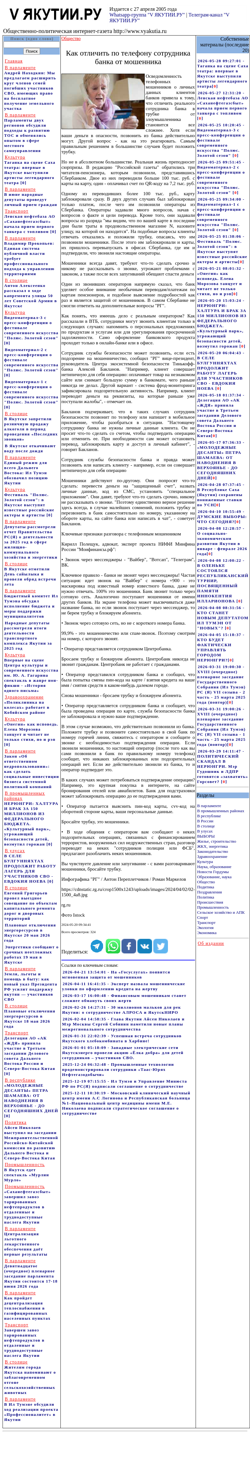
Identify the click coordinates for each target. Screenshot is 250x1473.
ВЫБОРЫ (206, 836)
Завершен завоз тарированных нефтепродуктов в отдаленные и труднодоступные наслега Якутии (24, 1340)
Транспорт (206, 922)
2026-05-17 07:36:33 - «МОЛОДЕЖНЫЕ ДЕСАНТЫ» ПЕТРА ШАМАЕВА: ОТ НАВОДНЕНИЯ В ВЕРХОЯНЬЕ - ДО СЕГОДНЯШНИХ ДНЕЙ (221, 460)
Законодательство (212, 851)
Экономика (207, 932)
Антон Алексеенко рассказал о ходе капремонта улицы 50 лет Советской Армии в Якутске (30, 293)
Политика (205, 897)
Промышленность (213, 907)
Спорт (202, 917)
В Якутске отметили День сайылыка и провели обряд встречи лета (30, 574)
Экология (205, 927)
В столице (206, 826)
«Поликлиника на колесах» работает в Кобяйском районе (27, 705)
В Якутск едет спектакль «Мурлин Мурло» (26, 1172)
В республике (209, 815)
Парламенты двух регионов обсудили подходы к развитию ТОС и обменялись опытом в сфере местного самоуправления (27, 133)
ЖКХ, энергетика (212, 846)
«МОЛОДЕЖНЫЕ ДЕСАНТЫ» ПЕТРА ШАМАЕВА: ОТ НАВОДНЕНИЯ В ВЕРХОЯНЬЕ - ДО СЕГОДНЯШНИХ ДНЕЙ (31, 1095)
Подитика (205, 887)
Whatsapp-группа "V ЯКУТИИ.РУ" (147, 14)
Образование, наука (214, 876)
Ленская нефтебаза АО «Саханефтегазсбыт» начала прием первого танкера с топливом (29, 221)
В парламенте (209, 805)
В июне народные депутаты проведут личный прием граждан (30, 197)
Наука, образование (214, 866)
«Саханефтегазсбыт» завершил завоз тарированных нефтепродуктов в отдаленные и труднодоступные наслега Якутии (27, 1204)
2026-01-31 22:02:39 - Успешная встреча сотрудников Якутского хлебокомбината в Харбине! (122, 1038)
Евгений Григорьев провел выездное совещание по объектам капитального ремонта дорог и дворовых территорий (30, 903)
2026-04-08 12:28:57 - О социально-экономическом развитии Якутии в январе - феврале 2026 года (222, 541)
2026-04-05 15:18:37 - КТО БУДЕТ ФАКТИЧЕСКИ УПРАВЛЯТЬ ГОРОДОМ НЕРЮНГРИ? (221, 647)
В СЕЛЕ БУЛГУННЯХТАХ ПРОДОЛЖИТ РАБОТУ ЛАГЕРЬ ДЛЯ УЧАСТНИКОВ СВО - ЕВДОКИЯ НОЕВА (30, 866)
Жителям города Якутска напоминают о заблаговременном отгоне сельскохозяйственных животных (30, 1377)
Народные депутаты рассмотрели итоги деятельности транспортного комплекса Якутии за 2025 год (28, 635)
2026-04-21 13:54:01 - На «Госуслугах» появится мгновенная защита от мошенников (116, 974)
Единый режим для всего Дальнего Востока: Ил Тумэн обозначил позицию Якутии (26, 470)
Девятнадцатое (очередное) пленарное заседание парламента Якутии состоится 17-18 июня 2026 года (31, 1273)
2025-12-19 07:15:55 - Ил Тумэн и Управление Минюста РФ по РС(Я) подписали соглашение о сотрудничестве (124, 1084)
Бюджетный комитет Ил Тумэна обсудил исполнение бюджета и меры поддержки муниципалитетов (31, 603)
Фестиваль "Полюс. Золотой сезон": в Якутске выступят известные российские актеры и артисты (29, 502)
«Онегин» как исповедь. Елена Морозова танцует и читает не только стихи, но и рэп (31, 729)
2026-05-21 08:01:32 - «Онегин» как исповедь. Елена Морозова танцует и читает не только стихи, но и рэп (221, 281)
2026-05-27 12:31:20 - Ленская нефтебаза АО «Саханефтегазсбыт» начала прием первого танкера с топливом (222, 103)
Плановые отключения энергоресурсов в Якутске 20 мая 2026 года (30, 933)
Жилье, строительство (216, 841)
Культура (205, 861)
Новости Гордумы (213, 871)
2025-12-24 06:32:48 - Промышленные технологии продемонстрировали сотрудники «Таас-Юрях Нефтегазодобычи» (118, 1069)
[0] (23, 182)
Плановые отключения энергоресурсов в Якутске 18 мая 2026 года (29, 1016)
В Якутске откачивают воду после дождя (30, 448)
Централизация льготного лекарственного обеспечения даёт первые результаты (25, 1241)
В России (205, 821)
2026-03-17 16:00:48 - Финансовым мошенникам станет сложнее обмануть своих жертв (124, 998)
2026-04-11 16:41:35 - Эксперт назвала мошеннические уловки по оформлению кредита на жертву (123, 986)
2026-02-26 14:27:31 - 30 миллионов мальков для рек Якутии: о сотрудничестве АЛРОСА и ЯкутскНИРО (121, 1010)
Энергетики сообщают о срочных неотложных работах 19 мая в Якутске (31, 955)
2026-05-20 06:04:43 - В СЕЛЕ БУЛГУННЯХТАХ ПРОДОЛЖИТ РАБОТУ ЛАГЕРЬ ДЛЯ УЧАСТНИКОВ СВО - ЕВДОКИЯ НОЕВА (221, 370)
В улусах (205, 831)
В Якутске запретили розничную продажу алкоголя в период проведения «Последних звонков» (31, 426)
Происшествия (210, 902)
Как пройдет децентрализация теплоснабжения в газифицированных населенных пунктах (27, 1306)
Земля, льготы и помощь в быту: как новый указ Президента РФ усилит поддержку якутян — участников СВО (30, 984)
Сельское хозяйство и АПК (221, 912)
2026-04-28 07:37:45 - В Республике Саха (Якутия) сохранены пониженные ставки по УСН (221, 494)
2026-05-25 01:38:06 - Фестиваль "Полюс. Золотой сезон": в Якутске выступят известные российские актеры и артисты (222, 249)
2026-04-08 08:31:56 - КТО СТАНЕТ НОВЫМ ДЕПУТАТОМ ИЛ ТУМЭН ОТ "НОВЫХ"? (223, 617)
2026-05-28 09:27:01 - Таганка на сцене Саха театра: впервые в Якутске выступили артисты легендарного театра (222, 73)
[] (215, 86)
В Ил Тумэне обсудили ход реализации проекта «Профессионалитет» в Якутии (31, 1409)
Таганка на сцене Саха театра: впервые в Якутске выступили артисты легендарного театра (29, 170)
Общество (206, 881)
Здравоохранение (212, 856)
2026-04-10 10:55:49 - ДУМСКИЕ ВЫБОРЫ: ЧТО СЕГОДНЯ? (222, 516)
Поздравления (209, 892)
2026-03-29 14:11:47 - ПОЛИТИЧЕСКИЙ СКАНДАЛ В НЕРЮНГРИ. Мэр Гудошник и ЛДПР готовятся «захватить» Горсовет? (222, 766)
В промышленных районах (220, 810)
